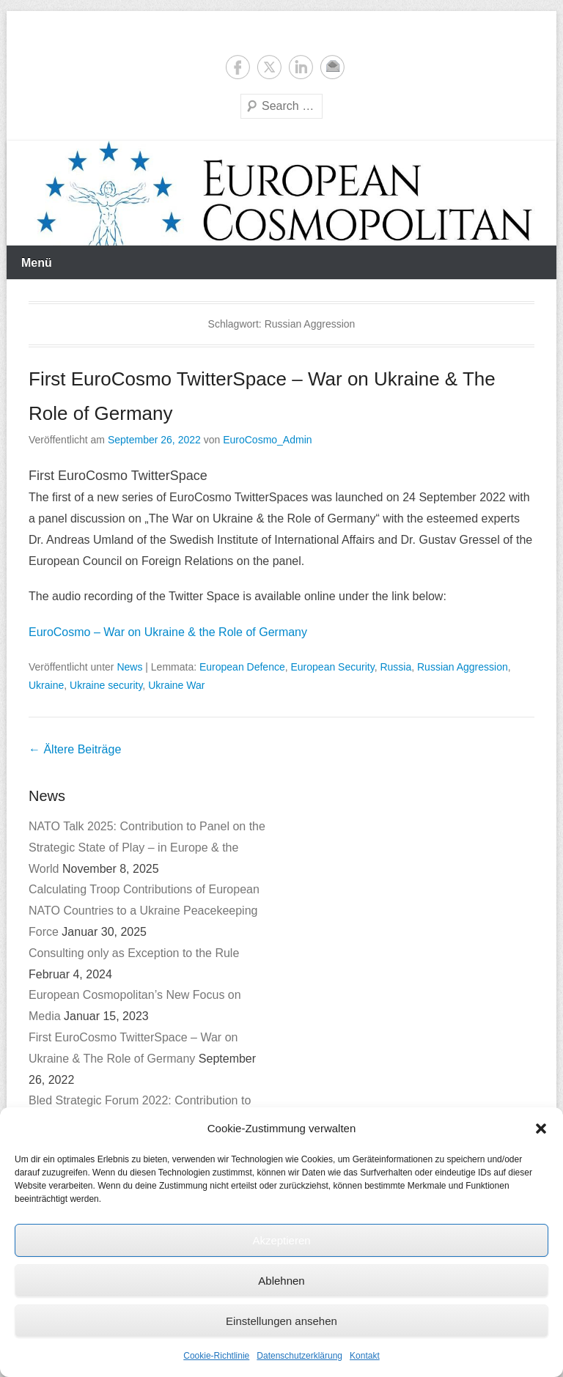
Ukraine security (106, 685)
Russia (395, 667)
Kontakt (365, 1356)
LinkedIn (301, 67)
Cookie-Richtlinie (216, 1356)
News (129, 667)
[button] (541, 1128)
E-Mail (332, 67)
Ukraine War (176, 685)
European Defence (242, 667)
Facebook (238, 67)
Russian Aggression (462, 667)
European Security (333, 667)
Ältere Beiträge (75, 749)
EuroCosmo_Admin (267, 440)
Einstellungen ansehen (281, 1321)
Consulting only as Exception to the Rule (134, 953)
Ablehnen (281, 1280)
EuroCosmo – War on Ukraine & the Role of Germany (168, 632)
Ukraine (46, 685)
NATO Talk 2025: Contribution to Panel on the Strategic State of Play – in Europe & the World (147, 847)
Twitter (269, 67)
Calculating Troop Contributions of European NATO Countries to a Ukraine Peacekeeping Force (144, 910)
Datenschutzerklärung (299, 1356)
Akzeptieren (281, 1240)
